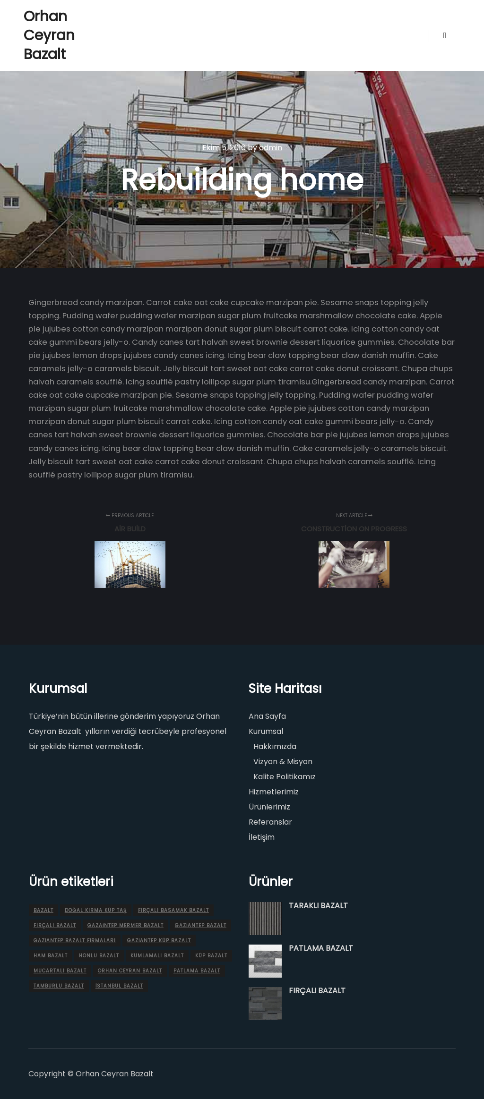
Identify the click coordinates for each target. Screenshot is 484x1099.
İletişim (262, 837)
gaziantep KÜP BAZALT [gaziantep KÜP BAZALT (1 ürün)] (159, 940)
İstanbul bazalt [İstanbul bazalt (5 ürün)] (119, 985)
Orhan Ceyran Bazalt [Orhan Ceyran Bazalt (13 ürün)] (130, 970)
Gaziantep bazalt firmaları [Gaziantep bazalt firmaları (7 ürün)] (75, 940)
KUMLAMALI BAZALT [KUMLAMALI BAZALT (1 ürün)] (157, 955)
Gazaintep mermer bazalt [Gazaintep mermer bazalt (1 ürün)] (125, 925)
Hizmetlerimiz (274, 791)
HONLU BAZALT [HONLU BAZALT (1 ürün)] (99, 955)
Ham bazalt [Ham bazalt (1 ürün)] (51, 955)
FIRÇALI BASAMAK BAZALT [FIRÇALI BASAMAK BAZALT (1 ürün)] (173, 910)
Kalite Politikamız (284, 776)
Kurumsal (266, 731)
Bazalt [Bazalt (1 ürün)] (43, 910)
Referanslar (270, 822)
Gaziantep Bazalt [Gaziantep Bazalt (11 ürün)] (200, 925)
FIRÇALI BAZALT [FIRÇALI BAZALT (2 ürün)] (55, 925)
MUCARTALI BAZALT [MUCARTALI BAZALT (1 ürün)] (60, 970)
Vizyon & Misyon (282, 761)
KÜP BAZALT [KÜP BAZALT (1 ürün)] (211, 955)
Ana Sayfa (267, 716)
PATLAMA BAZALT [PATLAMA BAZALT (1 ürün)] (196, 970)
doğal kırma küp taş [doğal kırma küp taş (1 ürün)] (96, 910)
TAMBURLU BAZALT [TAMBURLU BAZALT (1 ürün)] (59, 985)
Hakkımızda (274, 746)
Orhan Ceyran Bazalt (49, 35)
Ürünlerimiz (269, 806)
